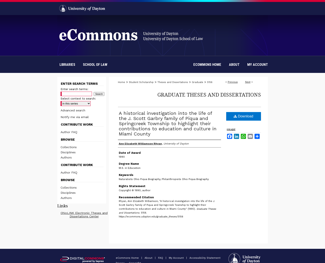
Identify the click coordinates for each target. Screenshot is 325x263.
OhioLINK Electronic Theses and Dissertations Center (84, 214)
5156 (209, 82)
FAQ (161, 257)
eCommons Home (128, 257)
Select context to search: (78, 98)
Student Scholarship (141, 82)
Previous (233, 82)
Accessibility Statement (204, 257)
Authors (66, 157)
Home (121, 82)
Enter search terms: (74, 89)
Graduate (197, 82)
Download (243, 116)
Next (247, 82)
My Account (177, 257)
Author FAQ (69, 132)
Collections (69, 147)
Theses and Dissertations (172, 82)
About (149, 257)
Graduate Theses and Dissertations (209, 94)
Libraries (67, 64)
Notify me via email (75, 117)
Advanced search (73, 110)
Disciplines (68, 152)
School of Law (95, 64)
